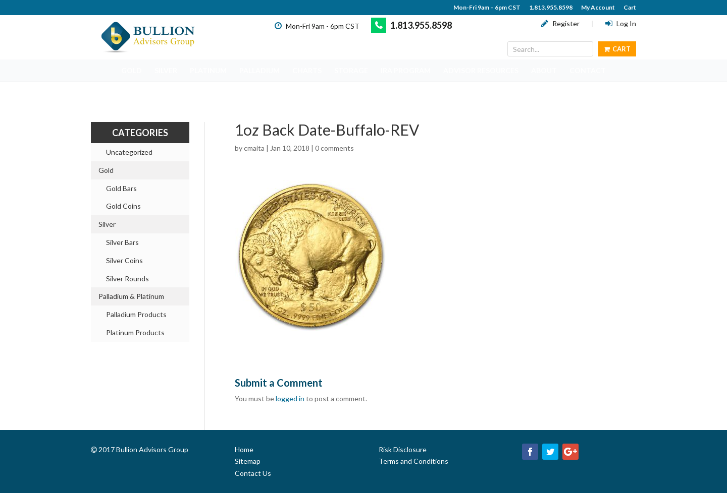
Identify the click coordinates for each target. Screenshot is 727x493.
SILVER (165, 70)
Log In (620, 23)
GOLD (131, 70)
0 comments (334, 148)
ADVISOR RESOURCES (480, 70)
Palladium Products (136, 314)
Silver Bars (122, 242)
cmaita (254, 148)
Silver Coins (124, 260)
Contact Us (253, 473)
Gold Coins (123, 206)
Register (560, 23)
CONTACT (587, 70)
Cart (630, 8)
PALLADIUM (259, 70)
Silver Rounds (127, 278)
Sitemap (248, 461)
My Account (598, 8)
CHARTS (307, 70)
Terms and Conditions (413, 461)
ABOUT (544, 70)
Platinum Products (135, 332)
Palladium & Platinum (131, 296)
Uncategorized (129, 152)
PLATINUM (208, 70)
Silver (107, 224)
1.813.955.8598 (551, 8)
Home (244, 449)
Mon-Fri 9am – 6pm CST (487, 8)
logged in (290, 398)
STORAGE (351, 70)
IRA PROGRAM (406, 70)
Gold (106, 170)
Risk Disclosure (403, 449)
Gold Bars (121, 188)
